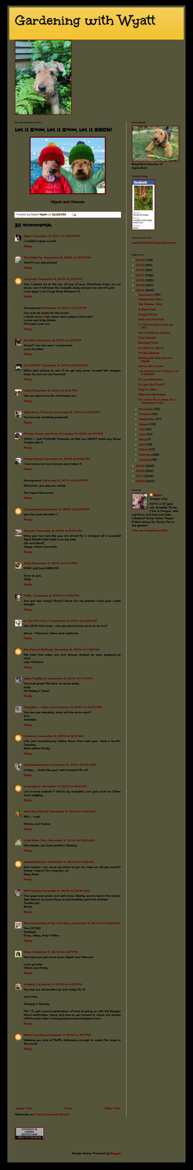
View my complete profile (150, 530)
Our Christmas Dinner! (154, 332)
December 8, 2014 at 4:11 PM (81, 433)
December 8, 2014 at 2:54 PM (64, 365)
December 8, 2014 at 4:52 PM (67, 458)
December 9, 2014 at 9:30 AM (71, 840)
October (145, 414)
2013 (140, 465)
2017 (140, 275)
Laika (27, 390)
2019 (140, 265)
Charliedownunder (37, 764)
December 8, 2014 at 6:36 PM (74, 620)
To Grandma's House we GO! (155, 326)
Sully (27, 563)
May (142, 439)
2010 (141, 481)
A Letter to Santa (150, 347)
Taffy (28, 595)
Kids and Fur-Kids (151, 319)
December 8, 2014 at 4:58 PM (65, 480)
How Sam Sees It (36, 811)
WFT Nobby (32, 890)
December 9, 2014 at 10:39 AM (96, 923)
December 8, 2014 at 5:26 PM (59, 530)
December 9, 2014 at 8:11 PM (69, 1034)
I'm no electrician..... (151, 379)
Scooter (29, 530)
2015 (140, 285)
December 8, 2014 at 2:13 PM (64, 307)
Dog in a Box (147, 389)
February (145, 454)
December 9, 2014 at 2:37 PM (55, 951)
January (145, 459)
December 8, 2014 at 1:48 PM (60, 279)
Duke (27, 951)
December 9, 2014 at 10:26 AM (66, 890)
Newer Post (24, 1108)
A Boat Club (147, 309)
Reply (28, 246)
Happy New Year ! (150, 299)
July (142, 429)
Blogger (115, 1153)
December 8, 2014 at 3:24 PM (77, 412)
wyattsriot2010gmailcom (154, 242)
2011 (140, 476)
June (143, 434)
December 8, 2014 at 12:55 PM (56, 236)
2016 (140, 280)
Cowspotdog (33, 509)
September (147, 419)
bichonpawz (32, 786)
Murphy (29, 984)
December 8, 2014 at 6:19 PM (54, 563)
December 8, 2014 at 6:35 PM (56, 595)
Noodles (30, 340)
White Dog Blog (35, 1034)
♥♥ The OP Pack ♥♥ (37, 620)
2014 (140, 290)
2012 (140, 470)
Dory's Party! (147, 314)
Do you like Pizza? (151, 384)
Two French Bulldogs (38, 649)
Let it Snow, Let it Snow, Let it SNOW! (158, 372)
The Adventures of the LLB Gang (47, 923)
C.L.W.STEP (32, 365)
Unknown (30, 279)
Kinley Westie (33, 458)
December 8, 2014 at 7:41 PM (70, 678)
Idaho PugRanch (35, 678)
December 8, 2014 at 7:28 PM (76, 649)
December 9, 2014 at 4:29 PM (59, 984)
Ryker (28, 236)
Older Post (112, 1108)
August (144, 424)
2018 (140, 270)
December (146, 294)
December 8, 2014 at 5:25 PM (66, 509)
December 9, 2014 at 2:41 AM (73, 764)
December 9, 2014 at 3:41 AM (64, 786)
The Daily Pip (33, 257)
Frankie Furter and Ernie (41, 433)
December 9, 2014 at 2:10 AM (61, 736)
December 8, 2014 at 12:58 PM (67, 257)
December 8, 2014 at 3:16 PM (54, 390)
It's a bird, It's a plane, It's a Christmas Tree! (157, 401)
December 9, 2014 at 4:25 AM (72, 811)
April (142, 444)
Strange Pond (148, 342)
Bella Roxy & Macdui (38, 412)
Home (68, 1108)
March (144, 449)
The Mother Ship (150, 304)
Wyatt (157, 495)
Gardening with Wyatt (85, 20)
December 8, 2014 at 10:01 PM (78, 707)
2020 (141, 260)
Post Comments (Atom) (52, 1114)
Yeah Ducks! (147, 337)
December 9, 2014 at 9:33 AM (71, 861)
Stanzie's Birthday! (151, 394)
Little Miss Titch (35, 840)
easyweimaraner (35, 861)
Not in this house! (150, 366)
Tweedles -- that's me (39, 707)
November (146, 409)
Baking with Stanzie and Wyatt (155, 359)
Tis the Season (148, 352)
